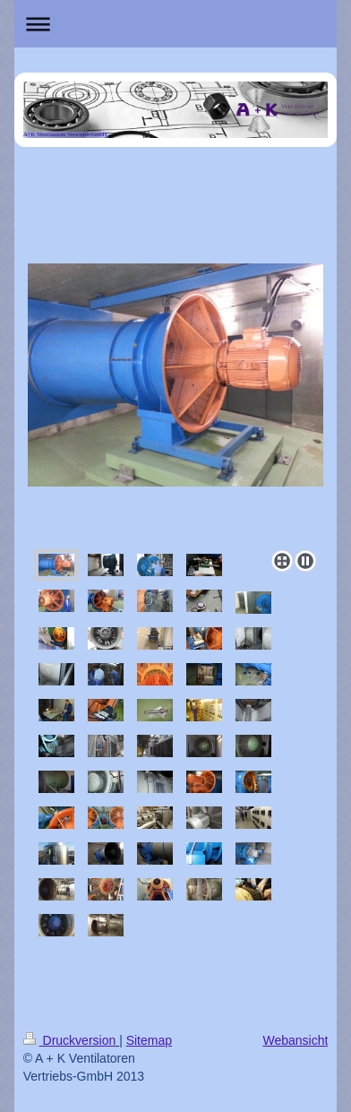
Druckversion (71, 1040)
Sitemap (149, 1040)
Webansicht (295, 1040)
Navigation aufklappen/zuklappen (176, 23)
